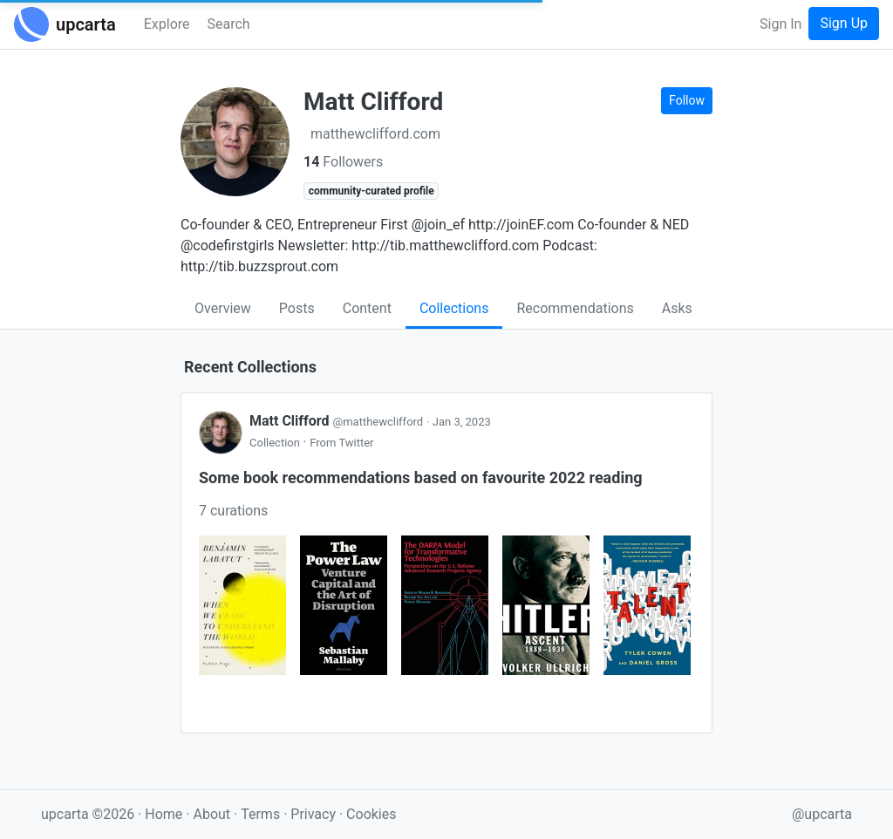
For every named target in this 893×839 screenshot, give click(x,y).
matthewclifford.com (375, 134)
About (211, 814)
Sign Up (844, 23)
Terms (262, 814)
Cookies (371, 814)
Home (163, 814)
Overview (222, 308)
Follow (687, 100)
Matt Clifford (337, 421)
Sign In (780, 24)
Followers (343, 161)
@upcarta (822, 814)
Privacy (314, 814)
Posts (297, 308)
